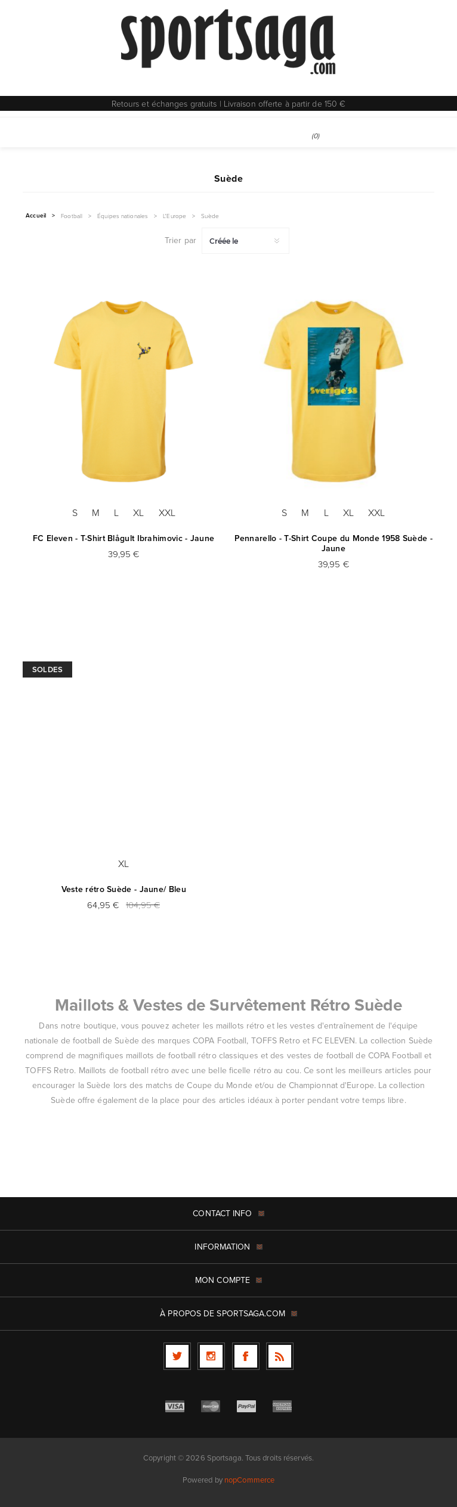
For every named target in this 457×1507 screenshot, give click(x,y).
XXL (167, 512)
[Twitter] (177, 1356)
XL (138, 512)
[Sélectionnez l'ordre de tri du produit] (245, 241)
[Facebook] (245, 1356)
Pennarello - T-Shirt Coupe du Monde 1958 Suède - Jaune (333, 543)
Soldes (47, 669)
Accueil (36, 216)
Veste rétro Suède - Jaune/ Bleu (123, 889)
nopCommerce (249, 1480)
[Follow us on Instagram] (211, 1356)
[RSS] (279, 1356)
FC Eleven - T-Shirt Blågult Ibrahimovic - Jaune (123, 538)
